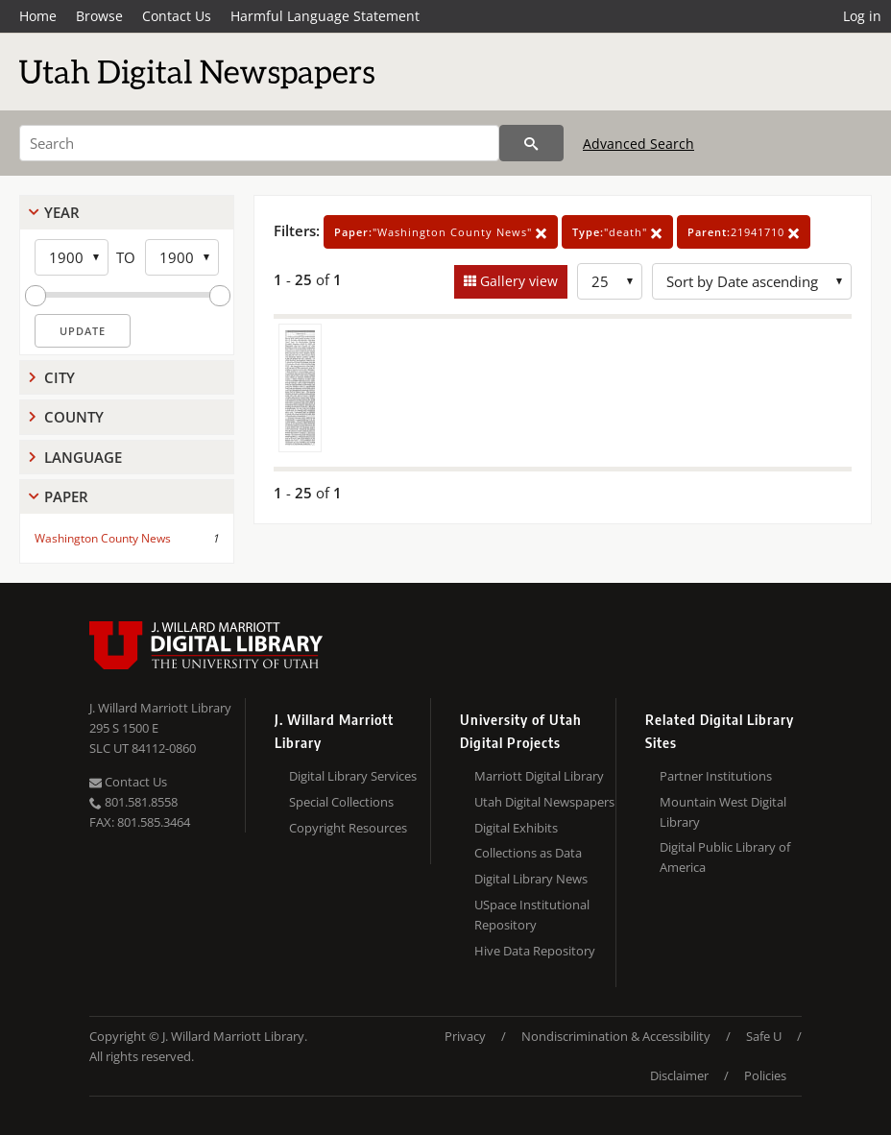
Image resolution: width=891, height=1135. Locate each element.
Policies (765, 1075)
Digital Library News (531, 878)
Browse (99, 16)
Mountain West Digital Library (723, 812)
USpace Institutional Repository (532, 914)
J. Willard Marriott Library (160, 707)
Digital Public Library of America (725, 857)
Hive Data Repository (534, 950)
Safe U (764, 1036)
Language (83, 457)
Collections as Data (528, 852)
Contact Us (176, 16)
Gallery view (517, 281)
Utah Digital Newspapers (544, 801)
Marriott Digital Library (539, 776)
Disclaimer (679, 1075)
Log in (862, 16)
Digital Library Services (353, 776)
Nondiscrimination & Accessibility (615, 1036)
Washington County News (103, 538)
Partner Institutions (716, 776)
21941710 (743, 232)
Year (62, 212)
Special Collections (341, 801)
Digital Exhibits (516, 827)
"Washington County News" (440, 232)
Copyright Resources (348, 827)
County (74, 416)
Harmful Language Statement (325, 16)
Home (38, 16)
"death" (617, 232)
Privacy (465, 1036)
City (59, 377)
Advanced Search (638, 143)
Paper (66, 496)
